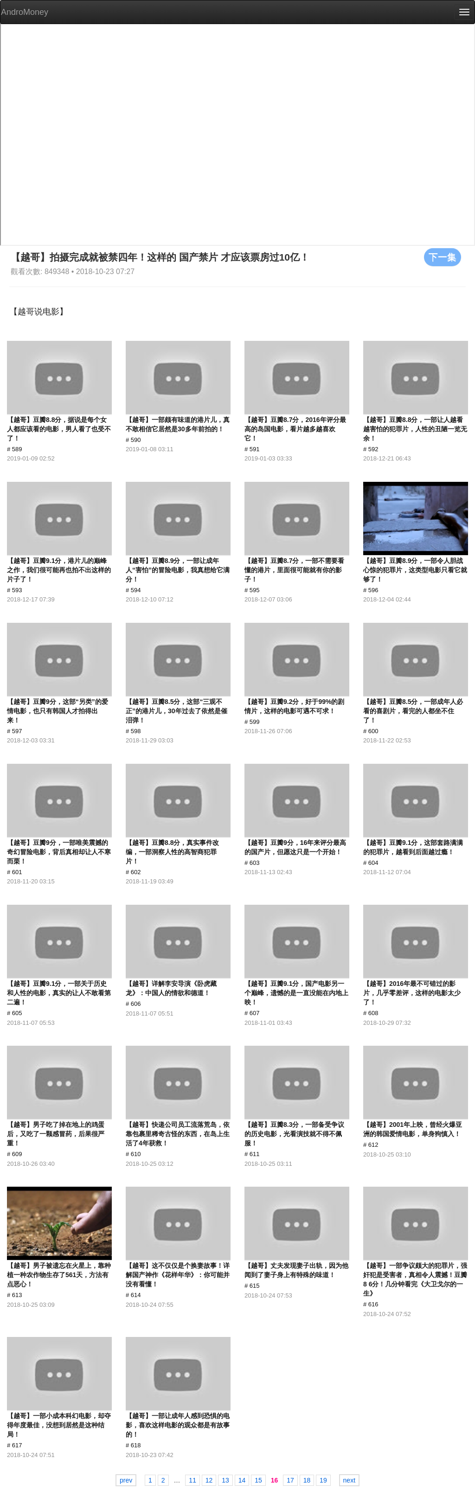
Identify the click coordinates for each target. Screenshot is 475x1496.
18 (307, 1480)
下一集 (442, 257)
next (349, 1480)
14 (242, 1480)
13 (225, 1480)
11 (192, 1480)
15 (258, 1480)
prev (126, 1480)
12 (209, 1480)
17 (290, 1480)
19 (323, 1480)
